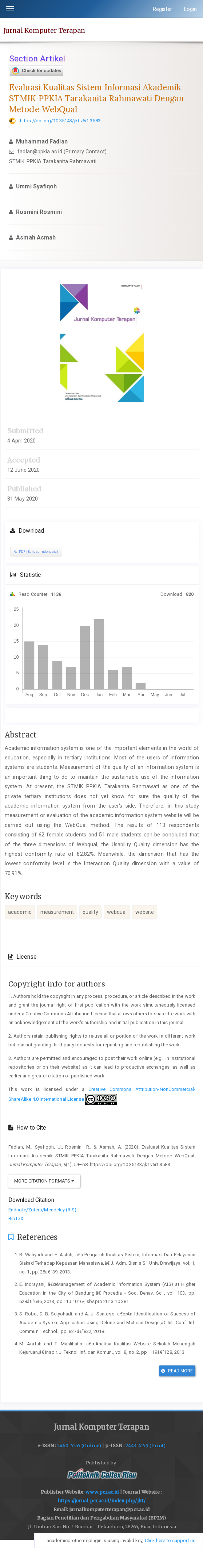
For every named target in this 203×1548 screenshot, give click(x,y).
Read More (177, 1370)
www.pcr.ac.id (102, 1492)
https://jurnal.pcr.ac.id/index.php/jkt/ (101, 1501)
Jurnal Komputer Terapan (44, 30)
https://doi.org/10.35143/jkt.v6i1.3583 (60, 120)
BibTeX (15, 1218)
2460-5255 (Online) (79, 1445)
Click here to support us (170, 1540)
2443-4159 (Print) (146, 1445)
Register (162, 9)
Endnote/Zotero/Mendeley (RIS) (42, 1209)
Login (190, 9)
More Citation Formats (44, 1181)
